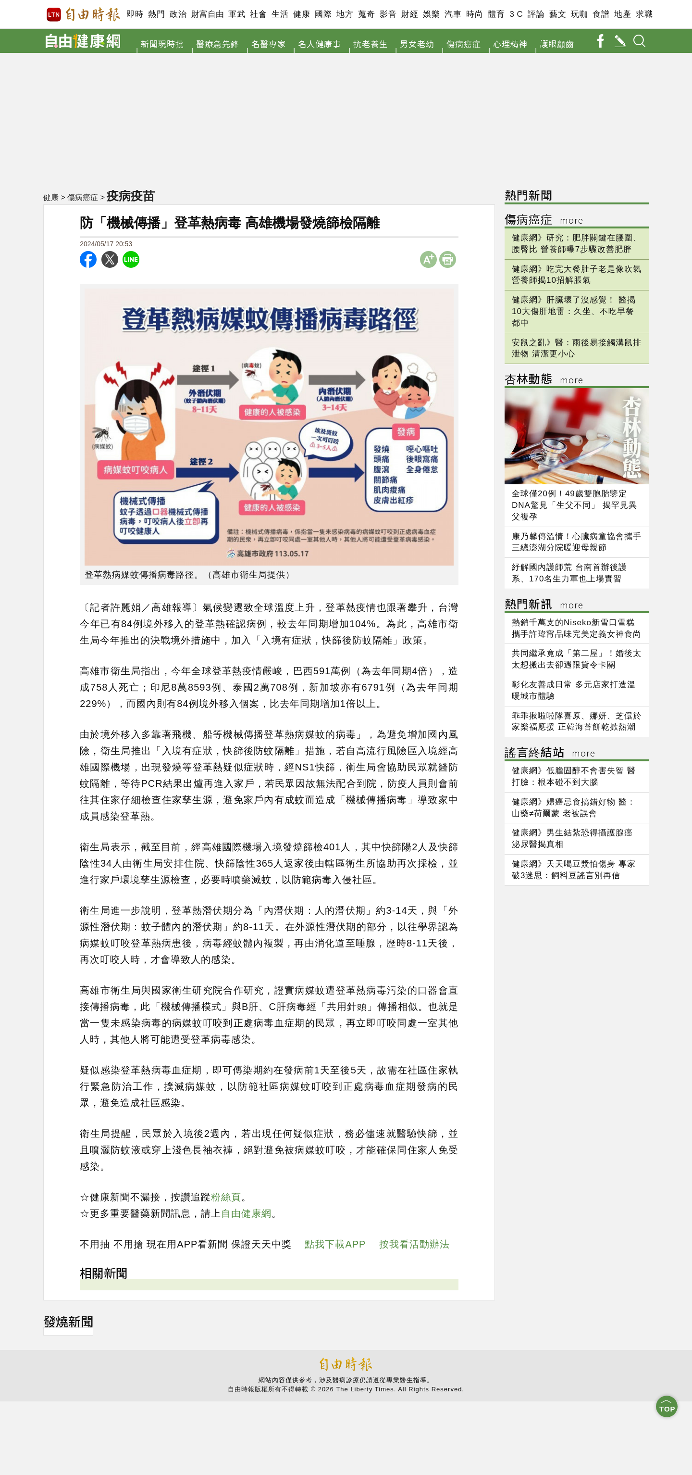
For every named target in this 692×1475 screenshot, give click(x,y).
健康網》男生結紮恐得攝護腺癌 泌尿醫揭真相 (572, 838)
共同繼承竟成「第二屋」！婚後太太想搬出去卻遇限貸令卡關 (577, 659)
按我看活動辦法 (414, 1244)
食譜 (601, 14)
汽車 (453, 14)
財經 (409, 14)
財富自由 (207, 14)
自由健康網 (246, 1213)
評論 (536, 14)
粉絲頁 (226, 1197)
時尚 (474, 14)
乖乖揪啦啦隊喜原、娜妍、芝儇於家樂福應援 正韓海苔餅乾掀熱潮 (577, 721)
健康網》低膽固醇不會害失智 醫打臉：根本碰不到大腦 (574, 776)
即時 (134, 14)
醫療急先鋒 (217, 44)
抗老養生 (370, 44)
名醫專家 (268, 44)
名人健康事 (319, 44)
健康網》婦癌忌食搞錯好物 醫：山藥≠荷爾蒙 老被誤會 (574, 807)
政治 (178, 14)
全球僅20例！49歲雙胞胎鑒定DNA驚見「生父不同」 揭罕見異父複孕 (574, 505)
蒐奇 (366, 14)
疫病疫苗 (131, 195)
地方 (344, 14)
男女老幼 (417, 44)
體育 (496, 14)
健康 (301, 14)
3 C (516, 14)
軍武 (236, 14)
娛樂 (431, 14)
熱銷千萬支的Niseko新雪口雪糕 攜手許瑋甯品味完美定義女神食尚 (577, 628)
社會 (258, 14)
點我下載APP (335, 1244)
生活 (280, 14)
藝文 (557, 14)
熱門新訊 (544, 605)
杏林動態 (544, 380)
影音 (388, 14)
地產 (622, 14)
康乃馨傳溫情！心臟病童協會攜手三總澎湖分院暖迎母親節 (577, 542)
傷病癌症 (463, 44)
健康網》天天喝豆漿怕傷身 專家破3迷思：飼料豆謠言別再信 (574, 869)
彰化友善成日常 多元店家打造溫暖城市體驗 (574, 690)
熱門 (156, 14)
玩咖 (579, 14)
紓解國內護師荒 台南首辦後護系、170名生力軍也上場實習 (569, 573)
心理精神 (510, 44)
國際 (323, 14)
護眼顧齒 (557, 44)
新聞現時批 (162, 44)
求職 (644, 14)
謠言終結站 (550, 753)
